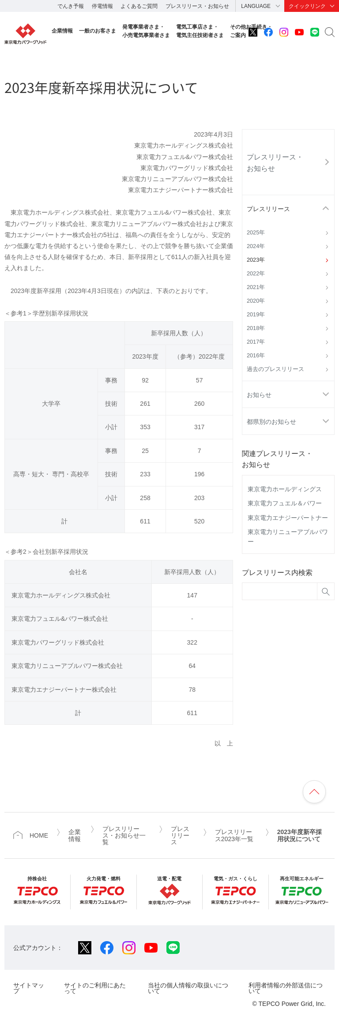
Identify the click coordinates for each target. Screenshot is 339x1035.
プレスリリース (268, 208)
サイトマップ (28, 988)
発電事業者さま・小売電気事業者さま (146, 31)
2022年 (256, 274)
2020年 (256, 301)
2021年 (256, 287)
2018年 (256, 328)
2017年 (256, 342)
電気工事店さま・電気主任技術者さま (200, 31)
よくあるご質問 (139, 6)
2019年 (256, 315)
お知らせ (259, 394)
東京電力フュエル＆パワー (285, 503)
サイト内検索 (330, 32)
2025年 (256, 233)
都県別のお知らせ (271, 421)
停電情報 (102, 6)
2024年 (256, 246)
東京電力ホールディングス (285, 489)
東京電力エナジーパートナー (288, 517)
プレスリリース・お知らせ (197, 6)
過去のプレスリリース (275, 369)
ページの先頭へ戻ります (314, 791)
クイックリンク (307, 6)
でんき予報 (70, 6)
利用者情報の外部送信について (286, 988)
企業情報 (62, 31)
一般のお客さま (97, 31)
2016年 (256, 355)
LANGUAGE (256, 6)
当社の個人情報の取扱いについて (188, 988)
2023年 (256, 260)
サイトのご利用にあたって (95, 988)
